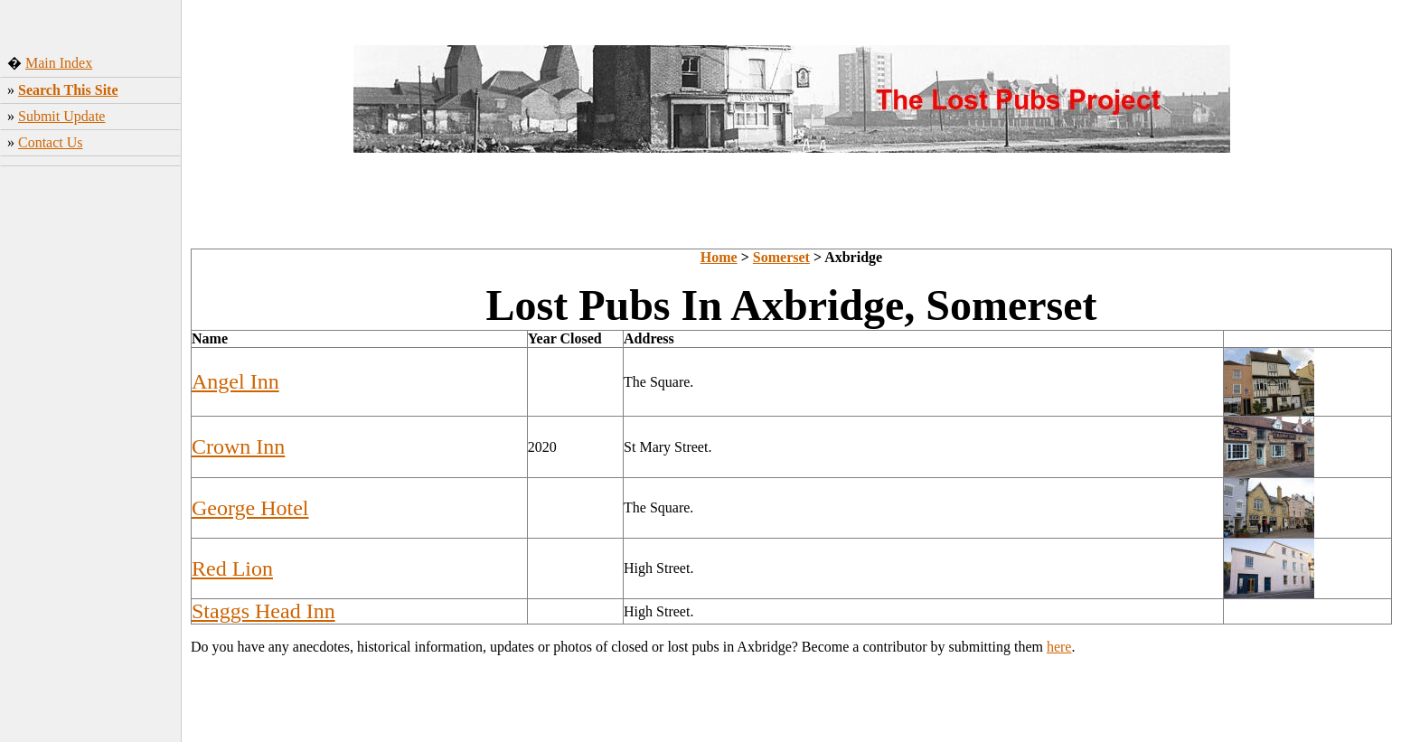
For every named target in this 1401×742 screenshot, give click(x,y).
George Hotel (250, 508)
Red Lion (232, 568)
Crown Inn (238, 446)
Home (719, 257)
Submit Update (61, 116)
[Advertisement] (91, 456)
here (1059, 646)
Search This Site (68, 90)
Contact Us (50, 142)
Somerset (781, 257)
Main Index (58, 62)
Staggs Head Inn (263, 611)
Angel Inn (235, 381)
